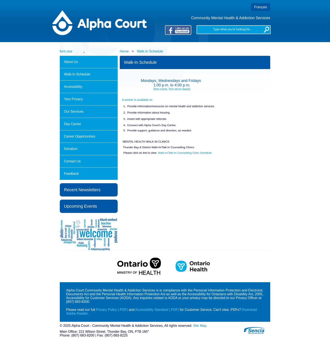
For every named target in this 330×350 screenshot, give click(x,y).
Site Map (199, 325)
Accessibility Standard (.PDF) (157, 309)
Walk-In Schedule (150, 51)
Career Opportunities (80, 136)
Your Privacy (73, 99)
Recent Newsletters (82, 189)
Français (260, 7)
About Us (71, 62)
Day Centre (73, 124)
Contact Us (72, 161)
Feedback (71, 173)
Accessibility (73, 86)
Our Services (74, 111)
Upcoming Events (80, 206)
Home (124, 51)
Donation (70, 149)
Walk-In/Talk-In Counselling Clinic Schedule (185, 152)
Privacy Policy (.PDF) (112, 309)
